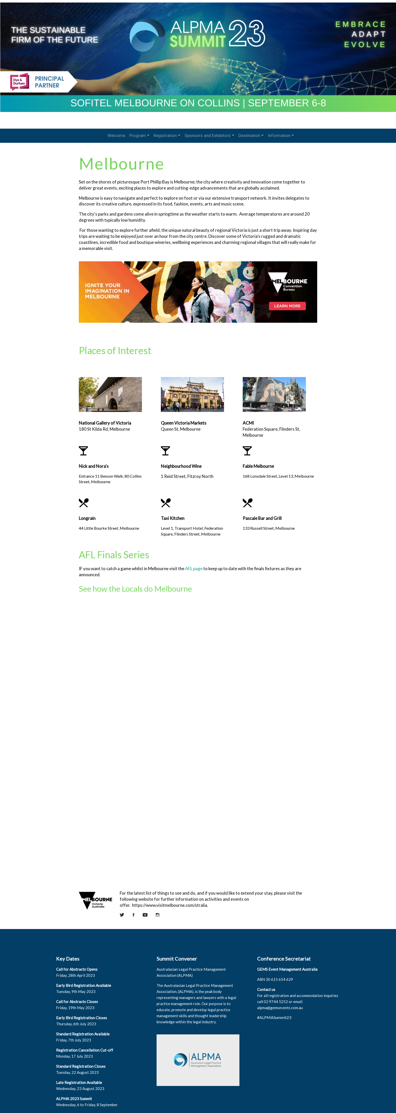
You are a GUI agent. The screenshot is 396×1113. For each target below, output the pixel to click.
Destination (249, 135)
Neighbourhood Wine (182, 461)
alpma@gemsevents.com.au (279, 993)
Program (137, 135)
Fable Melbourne (257, 461)
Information (279, 135)
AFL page (197, 564)
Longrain (90, 513)
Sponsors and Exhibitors (207, 135)
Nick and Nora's (97, 461)
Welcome (116, 135)
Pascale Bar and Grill (261, 513)
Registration (165, 135)
